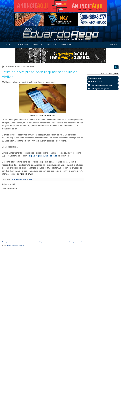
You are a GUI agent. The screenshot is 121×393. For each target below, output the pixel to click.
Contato (113, 45)
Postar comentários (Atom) (15, 245)
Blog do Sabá (52, 45)
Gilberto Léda (66, 45)
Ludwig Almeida (37, 45)
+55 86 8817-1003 (96, 82)
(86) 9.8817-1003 (95, 78)
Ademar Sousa (22, 45)
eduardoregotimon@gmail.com (101, 85)
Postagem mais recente (9, 242)
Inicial (7, 45)
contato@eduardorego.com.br (101, 89)
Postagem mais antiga (76, 242)
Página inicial (43, 242)
